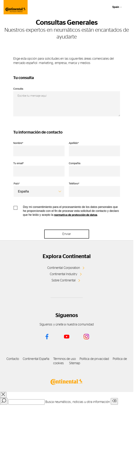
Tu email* (18, 163)
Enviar (66, 234)
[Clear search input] (114, 401)
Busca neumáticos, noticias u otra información (77, 402)
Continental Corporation (63, 268)
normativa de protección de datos (75, 214)
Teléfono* (74, 183)
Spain (115, 7)
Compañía (74, 163)
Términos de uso (64, 359)
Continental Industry (63, 274)
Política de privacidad (94, 359)
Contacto (12, 359)
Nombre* (18, 143)
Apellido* (74, 143)
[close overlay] (3, 395)
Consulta (18, 88)
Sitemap (74, 363)
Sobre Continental (64, 280)
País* (17, 183)
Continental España (36, 359)
